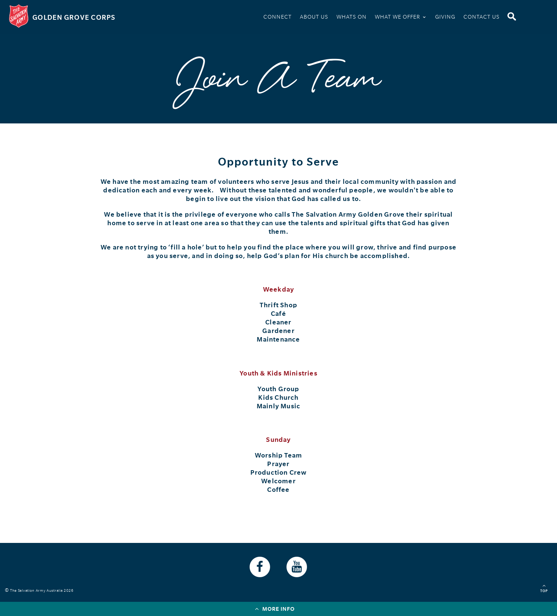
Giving (445, 17)
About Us (314, 17)
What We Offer (401, 16)
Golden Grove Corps (73, 17)
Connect (277, 17)
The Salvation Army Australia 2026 (43, 590)
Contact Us (481, 17)
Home (250, 18)
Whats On (351, 17)
